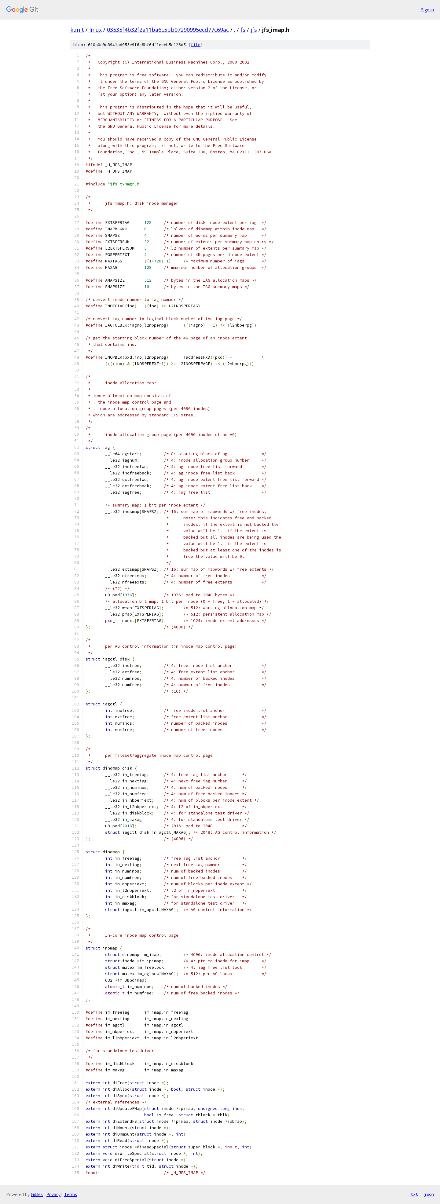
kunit (77, 29)
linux (95, 29)
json (429, 1194)
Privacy (53, 1194)
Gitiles (37, 1194)
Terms (70, 1194)
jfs (254, 29)
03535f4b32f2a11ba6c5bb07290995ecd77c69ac (168, 29)
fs (242, 29)
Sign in (427, 10)
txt (414, 1194)
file (195, 44)
